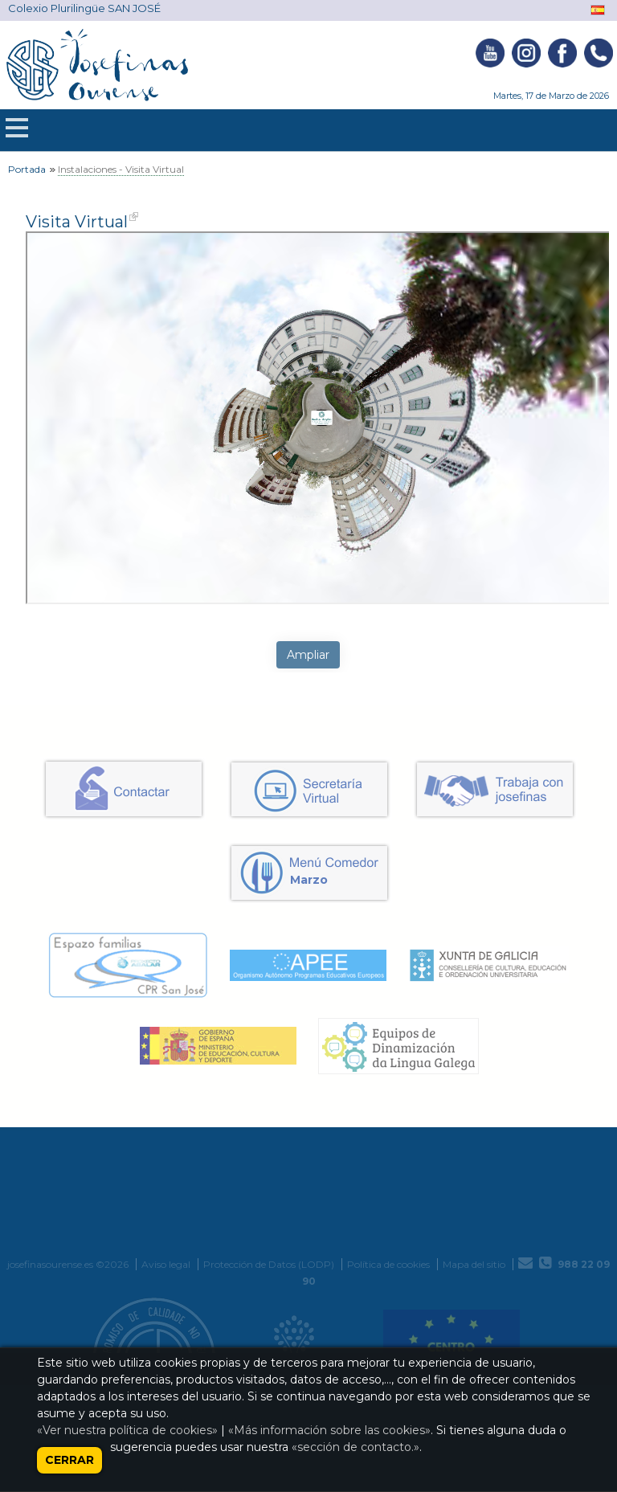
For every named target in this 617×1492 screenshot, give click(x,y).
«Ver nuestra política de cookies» (127, 1430)
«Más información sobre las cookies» (329, 1430)
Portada (27, 169)
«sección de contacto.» (355, 1447)
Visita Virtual (77, 221)
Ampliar (308, 655)
